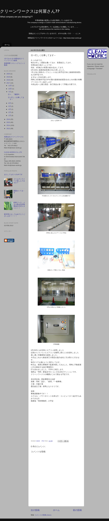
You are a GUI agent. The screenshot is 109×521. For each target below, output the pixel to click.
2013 (8, 128)
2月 (9, 112)
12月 (10, 85)
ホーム (7, 45)
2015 (8, 122)
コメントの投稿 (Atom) (43, 515)
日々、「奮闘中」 (14, 94)
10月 (10, 89)
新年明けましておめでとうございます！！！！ (14, 215)
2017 (8, 83)
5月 (9, 106)
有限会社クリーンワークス (14, 137)
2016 (8, 119)
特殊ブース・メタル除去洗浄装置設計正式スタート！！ (19, 205)
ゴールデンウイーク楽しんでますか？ (19, 181)
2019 (8, 77)
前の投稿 (77, 510)
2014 (8, 125)
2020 (8, 74)
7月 (9, 92)
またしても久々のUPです (13, 174)
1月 (9, 115)
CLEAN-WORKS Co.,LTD (13, 152)
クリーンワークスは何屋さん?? (29, 11)
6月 (9, 103)
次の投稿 (35, 510)
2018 (8, 80)
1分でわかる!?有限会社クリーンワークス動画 (14, 59)
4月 (9, 109)
